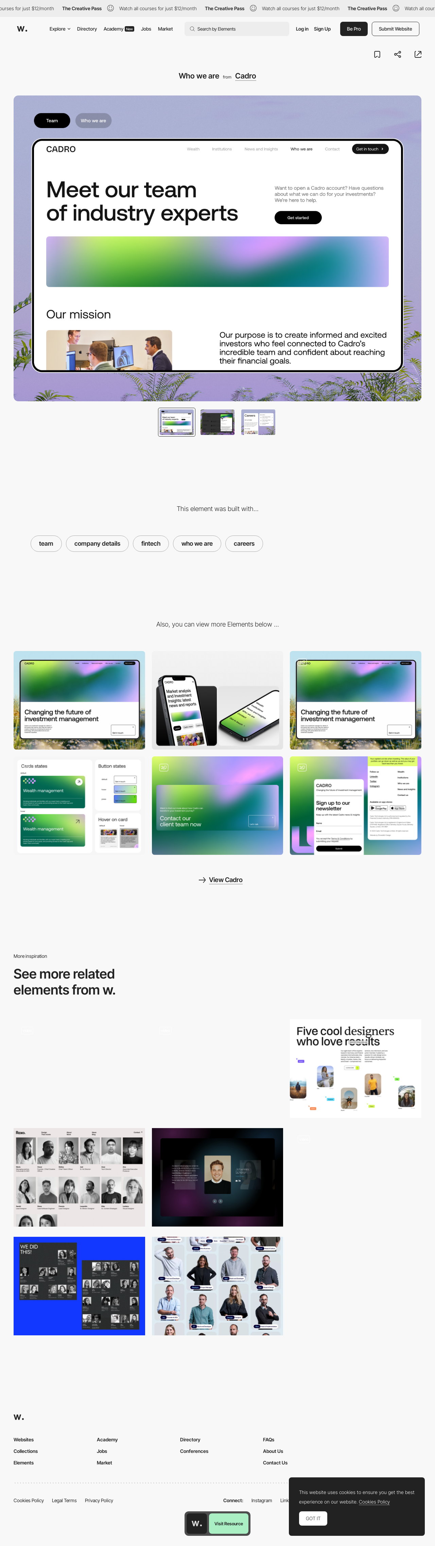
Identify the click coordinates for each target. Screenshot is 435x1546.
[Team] (217, 1068)
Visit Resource (228, 1523)
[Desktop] (79, 700)
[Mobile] (217, 700)
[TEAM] (79, 1068)
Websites (24, 1439)
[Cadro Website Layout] (355, 700)
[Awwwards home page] (197, 1523)
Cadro (245, 76)
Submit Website (395, 29)
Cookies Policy (29, 1500)
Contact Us (275, 1462)
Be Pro (354, 29)
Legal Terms (64, 1500)
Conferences (194, 1451)
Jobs (146, 29)
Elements (24, 1462)
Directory (87, 29)
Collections (26, 1451)
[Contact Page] (217, 805)
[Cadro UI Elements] (79, 805)
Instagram (261, 1500)
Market (165, 29)
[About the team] (355, 1068)
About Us (273, 1451)
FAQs (268, 1439)
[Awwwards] (22, 29)
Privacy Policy (99, 1500)
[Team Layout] (217, 1286)
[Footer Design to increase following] (355, 805)
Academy (119, 29)
